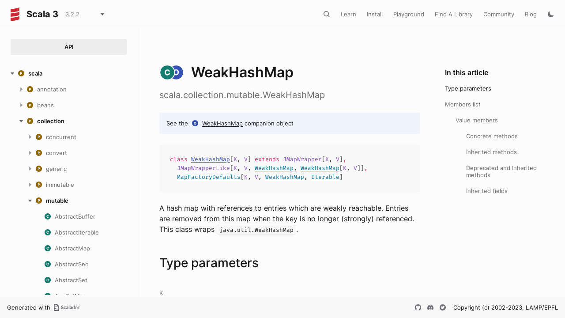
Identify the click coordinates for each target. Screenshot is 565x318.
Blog (531, 14)
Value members (477, 120)
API (69, 46)
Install (375, 14)
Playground (408, 14)
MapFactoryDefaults (209, 177)
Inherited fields (487, 190)
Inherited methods (491, 151)
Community (498, 14)
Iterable (325, 177)
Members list (463, 104)
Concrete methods (492, 136)
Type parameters (468, 88)
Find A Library (454, 14)
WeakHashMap (222, 123)
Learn (348, 14)
